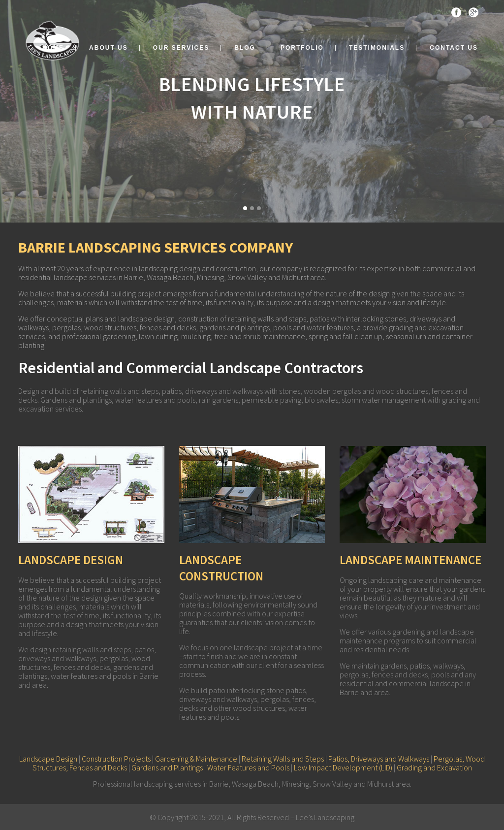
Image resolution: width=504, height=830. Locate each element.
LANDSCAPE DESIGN (70, 560)
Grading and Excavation (434, 767)
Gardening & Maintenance (196, 759)
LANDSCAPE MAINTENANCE (410, 560)
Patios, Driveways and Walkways (378, 759)
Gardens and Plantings (167, 767)
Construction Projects (116, 759)
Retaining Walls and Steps (283, 759)
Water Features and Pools (248, 767)
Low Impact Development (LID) (343, 767)
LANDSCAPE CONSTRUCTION (221, 568)
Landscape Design (48, 759)
